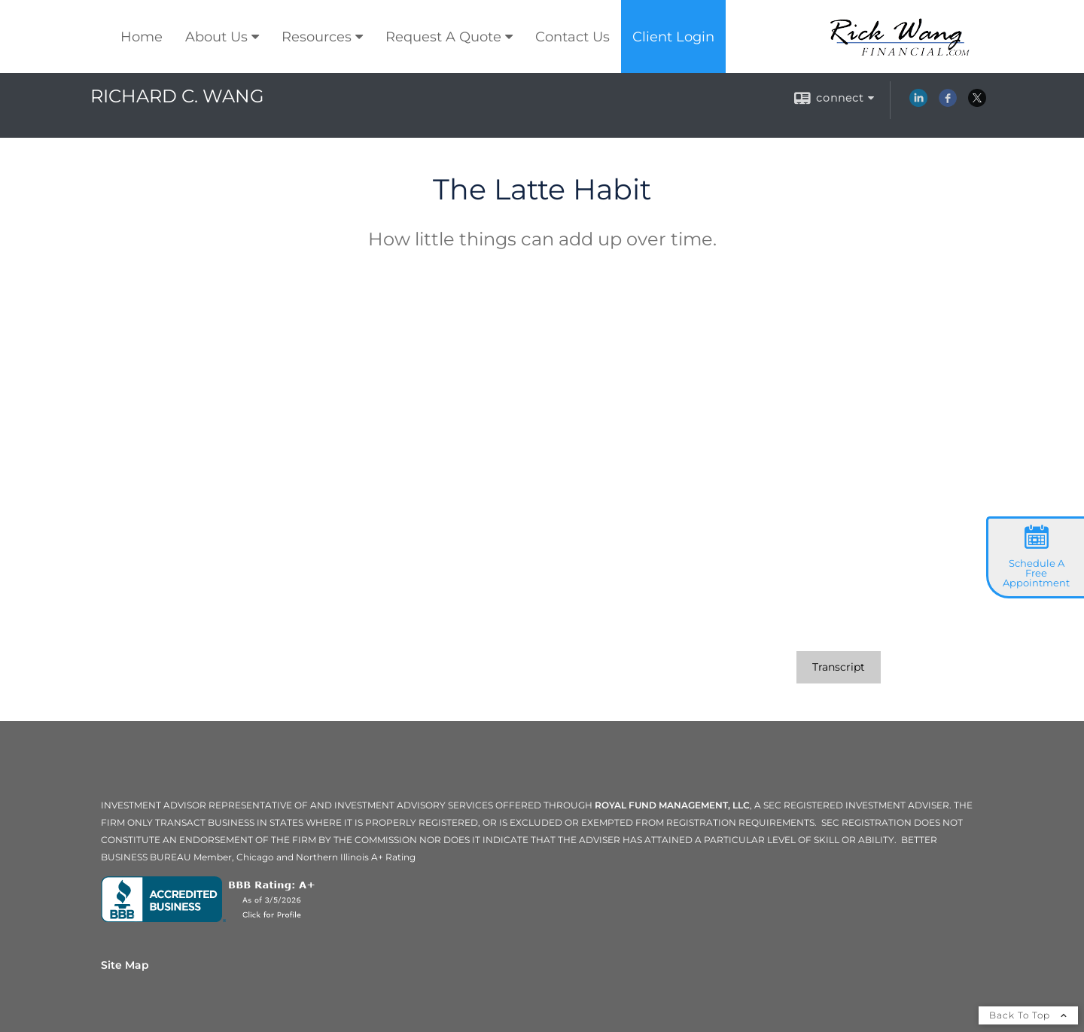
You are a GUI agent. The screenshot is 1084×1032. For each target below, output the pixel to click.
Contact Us (572, 37)
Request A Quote (443, 37)
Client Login (673, 37)
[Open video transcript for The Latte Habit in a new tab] (838, 667)
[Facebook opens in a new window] (948, 103)
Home (141, 37)
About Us (216, 37)
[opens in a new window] (211, 918)
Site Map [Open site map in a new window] (125, 965)
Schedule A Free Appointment (1036, 573)
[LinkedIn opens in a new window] (918, 103)
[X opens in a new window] (977, 103)
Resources (317, 37)
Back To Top (1028, 1015)
